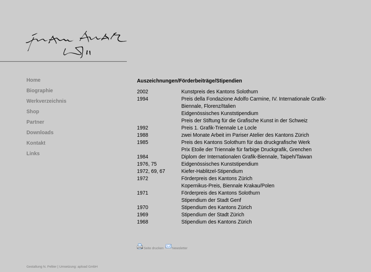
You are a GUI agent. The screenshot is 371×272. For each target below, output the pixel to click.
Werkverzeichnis (46, 101)
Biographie (39, 90)
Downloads (40, 132)
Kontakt (35, 143)
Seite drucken (150, 248)
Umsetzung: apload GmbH (78, 266)
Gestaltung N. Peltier (41, 266)
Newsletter (177, 248)
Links (33, 153)
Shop (32, 111)
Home (33, 80)
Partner (35, 122)
